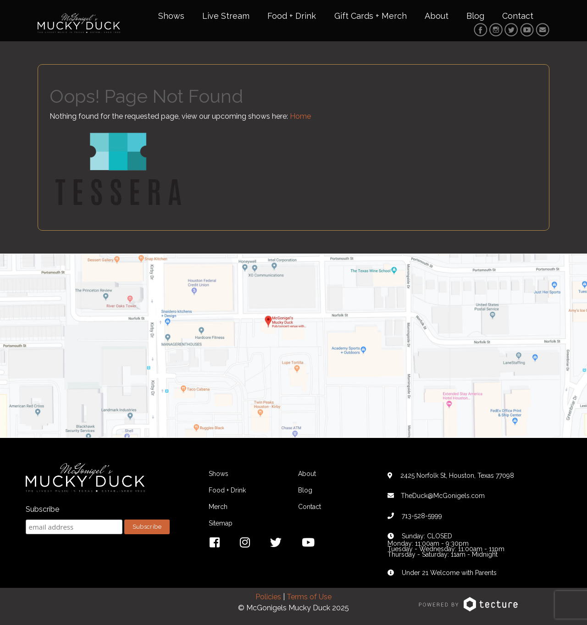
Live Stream (225, 16)
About (437, 16)
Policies (268, 596)
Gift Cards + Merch (370, 16)
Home (300, 116)
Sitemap (221, 523)
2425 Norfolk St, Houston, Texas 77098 (457, 475)
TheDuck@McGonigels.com (443, 495)
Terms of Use (309, 596)
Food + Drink (291, 16)
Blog (475, 16)
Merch (218, 506)
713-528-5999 (422, 516)
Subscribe (42, 509)
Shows (171, 16)
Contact (517, 16)
